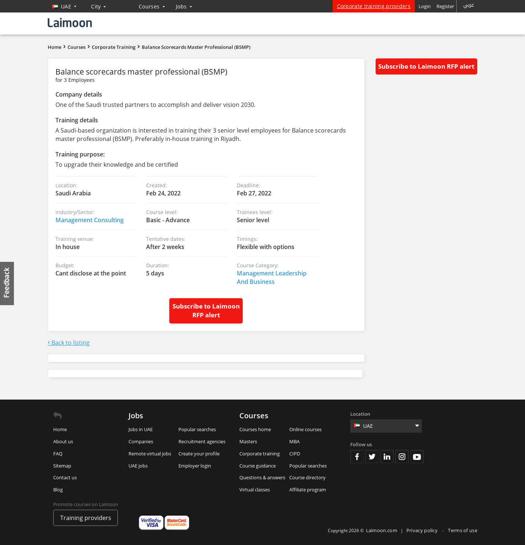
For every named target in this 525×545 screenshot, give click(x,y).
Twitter (372, 456)
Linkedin (387, 456)
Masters (248, 441)
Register (445, 6)
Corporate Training (113, 47)
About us (63, 441)
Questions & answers (262, 477)
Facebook (356, 456)
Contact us (65, 477)
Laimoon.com (381, 530)
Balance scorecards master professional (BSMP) (196, 47)
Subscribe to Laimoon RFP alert (206, 310)
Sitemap (62, 465)
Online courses (305, 429)
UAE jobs (138, 465)
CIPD (294, 453)
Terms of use (462, 530)
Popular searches (197, 429)
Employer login (194, 465)
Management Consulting (89, 220)
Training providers (85, 518)
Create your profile (199, 453)
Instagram (402, 456)
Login (425, 6)
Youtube (417, 456)
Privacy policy (422, 530)
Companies (140, 441)
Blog (58, 489)
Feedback (7, 283)
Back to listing (69, 343)
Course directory (307, 477)
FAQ (57, 453)
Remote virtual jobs (149, 453)
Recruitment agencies (201, 441)
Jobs (184, 6)
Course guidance (257, 465)
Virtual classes (254, 489)
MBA (294, 441)
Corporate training (259, 453)
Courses (152, 6)
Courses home (255, 429)
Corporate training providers (373, 6)
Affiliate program (307, 489)
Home (54, 47)
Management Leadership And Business (272, 277)
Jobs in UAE (140, 429)
